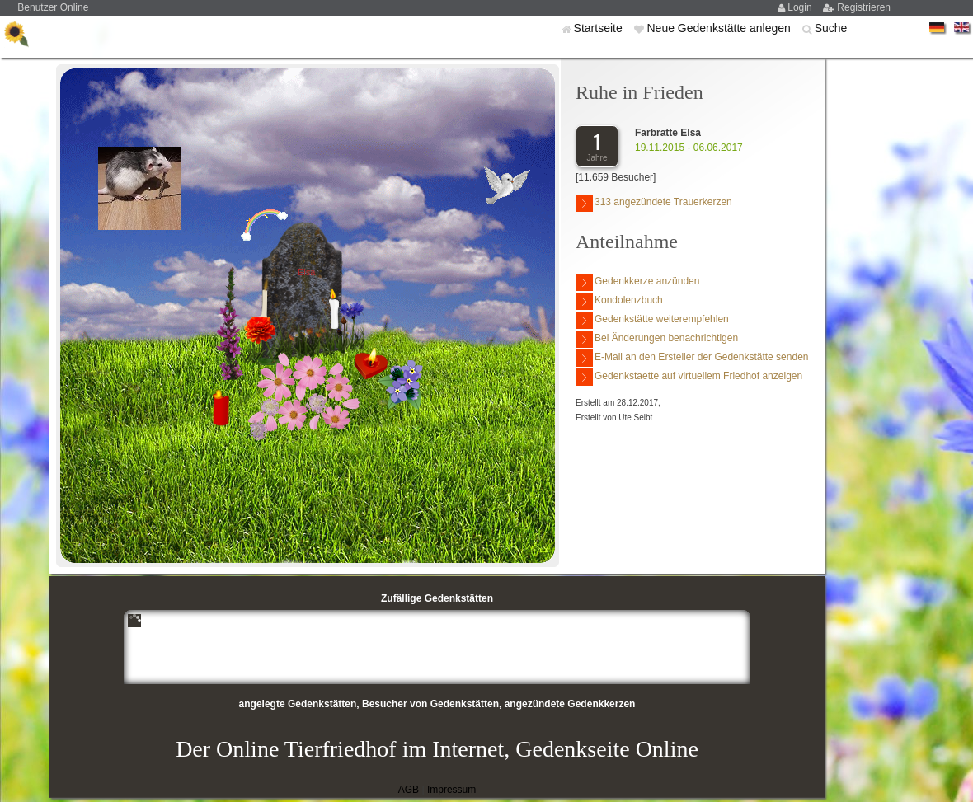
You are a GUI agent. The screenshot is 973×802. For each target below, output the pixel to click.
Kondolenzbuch (619, 301)
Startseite (600, 28)
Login (801, 7)
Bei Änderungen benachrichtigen (657, 339)
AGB (408, 789)
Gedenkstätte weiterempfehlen (652, 320)
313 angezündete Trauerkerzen (654, 203)
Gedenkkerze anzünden (637, 282)
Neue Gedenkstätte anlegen (719, 28)
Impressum (451, 789)
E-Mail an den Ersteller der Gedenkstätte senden (692, 358)
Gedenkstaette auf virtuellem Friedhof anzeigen (689, 377)
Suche (831, 28)
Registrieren (864, 7)
